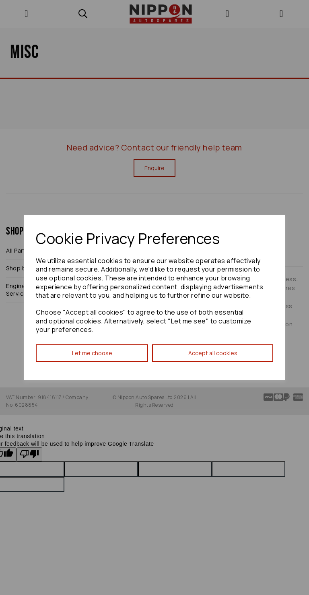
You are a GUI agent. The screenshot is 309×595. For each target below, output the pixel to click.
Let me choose (92, 353)
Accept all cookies (212, 353)
